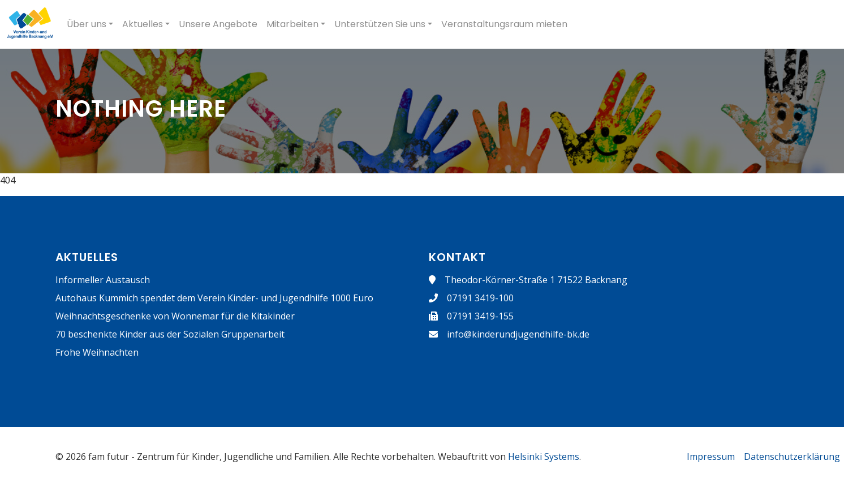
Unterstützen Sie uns (379, 24)
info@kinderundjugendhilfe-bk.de (518, 334)
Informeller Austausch (102, 280)
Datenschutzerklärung (792, 456)
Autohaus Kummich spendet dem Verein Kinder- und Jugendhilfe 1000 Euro (214, 298)
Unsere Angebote (218, 24)
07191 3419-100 (480, 298)
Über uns (86, 24)
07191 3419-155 (480, 316)
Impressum (711, 456)
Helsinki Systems (543, 456)
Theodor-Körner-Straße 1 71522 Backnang (536, 280)
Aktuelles (142, 24)
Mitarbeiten (292, 24)
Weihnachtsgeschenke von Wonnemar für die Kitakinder (175, 316)
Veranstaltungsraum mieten (504, 24)
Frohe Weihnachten (97, 352)
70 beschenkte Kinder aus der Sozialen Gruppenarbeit (170, 334)
